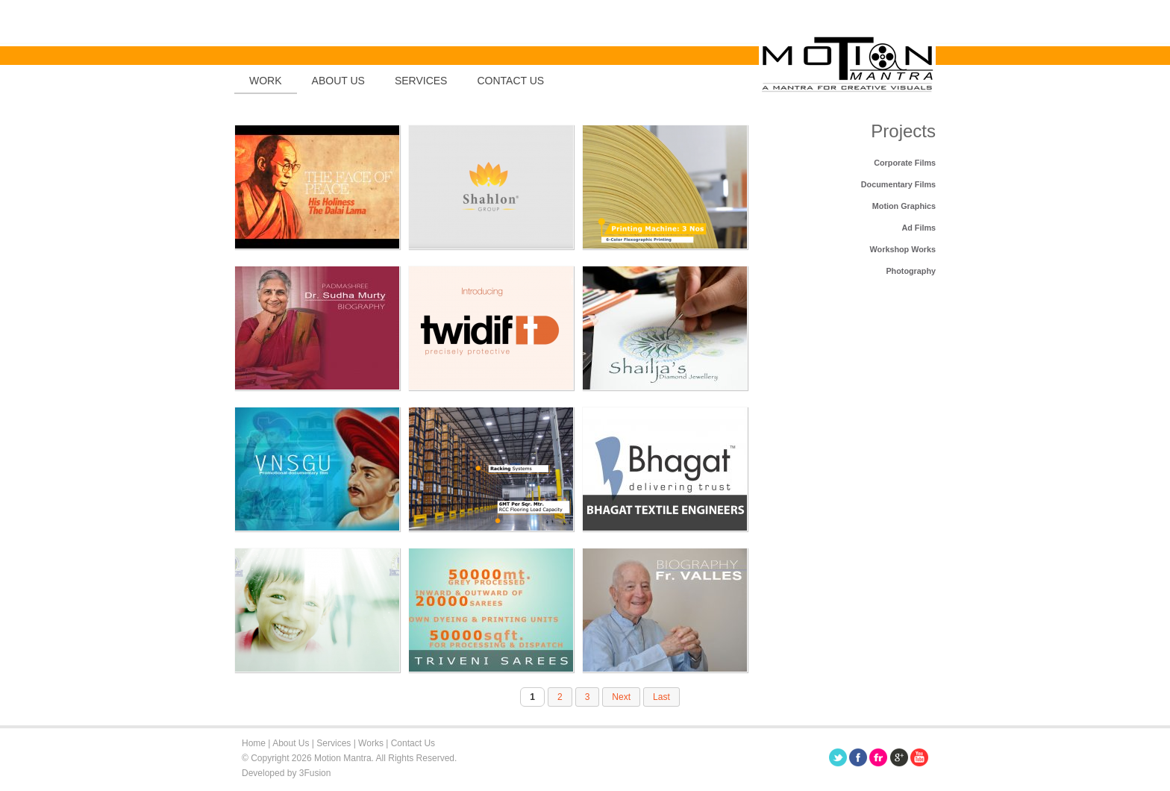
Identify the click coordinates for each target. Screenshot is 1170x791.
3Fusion (315, 773)
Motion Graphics (904, 205)
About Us (338, 81)
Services (421, 81)
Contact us (510, 81)
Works (371, 743)
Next (621, 697)
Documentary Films (898, 184)
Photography (911, 270)
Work (265, 81)
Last (661, 697)
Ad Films (918, 227)
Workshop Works (903, 249)
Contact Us (413, 743)
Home (254, 743)
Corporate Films (905, 162)
